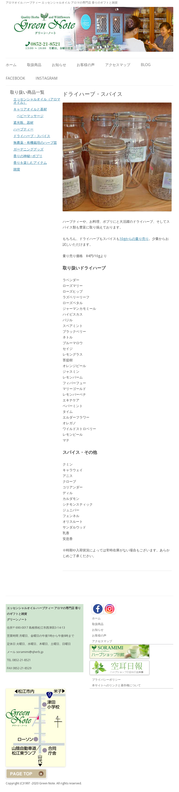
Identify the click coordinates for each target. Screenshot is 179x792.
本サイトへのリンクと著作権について (116, 685)
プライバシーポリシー (106, 680)
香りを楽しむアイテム (30, 162)
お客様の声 (86, 64)
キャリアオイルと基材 (30, 109)
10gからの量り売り (134, 238)
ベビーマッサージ (30, 116)
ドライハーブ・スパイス (31, 136)
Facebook (15, 78)
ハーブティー (23, 129)
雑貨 (16, 169)
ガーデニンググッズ (28, 149)
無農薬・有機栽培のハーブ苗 (35, 142)
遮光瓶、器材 (23, 122)
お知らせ (59, 64)
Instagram (47, 78)
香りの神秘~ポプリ (27, 156)
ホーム (11, 64)
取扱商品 (34, 64)
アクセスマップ (117, 64)
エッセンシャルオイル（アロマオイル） (36, 101)
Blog (146, 64)
